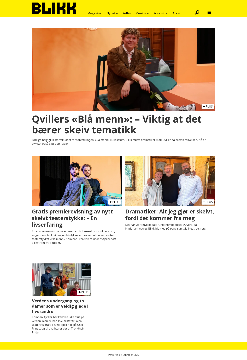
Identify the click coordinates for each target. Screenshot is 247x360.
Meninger (143, 13)
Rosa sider (161, 13)
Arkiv (176, 13)
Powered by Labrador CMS (123, 354)
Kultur (127, 13)
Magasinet (95, 13)
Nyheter (113, 13)
